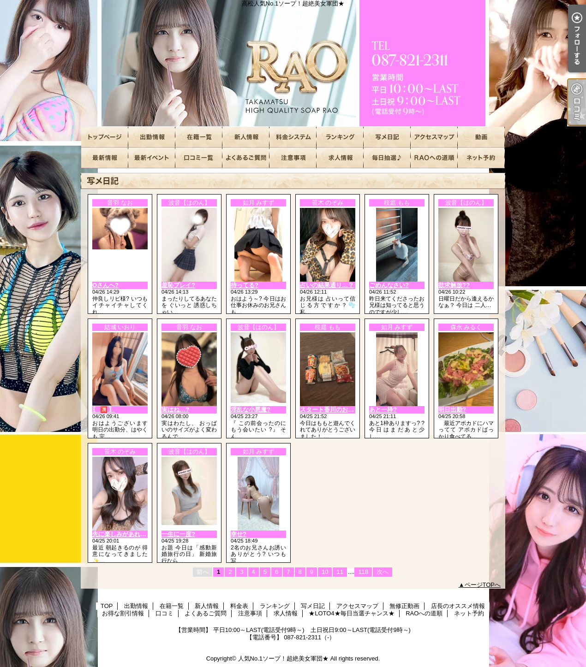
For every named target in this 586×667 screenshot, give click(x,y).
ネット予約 (481, 158)
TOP (104, 137)
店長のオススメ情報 (104, 158)
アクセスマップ (434, 137)
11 (339, 571)
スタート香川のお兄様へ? (335, 409)
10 (325, 571)
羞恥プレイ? (178, 285)
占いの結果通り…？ (327, 285)
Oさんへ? (105, 285)
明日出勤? (452, 409)
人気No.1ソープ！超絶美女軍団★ (283, 658)
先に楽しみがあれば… (122, 534)
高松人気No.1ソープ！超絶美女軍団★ (293, 63)
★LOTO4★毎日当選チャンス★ (387, 158)
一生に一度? (178, 534)
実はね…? (175, 409)
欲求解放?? (454, 285)
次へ (383, 571)
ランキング (340, 137)
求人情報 (340, 158)
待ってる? (244, 285)
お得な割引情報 (151, 158)
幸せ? (238, 534)
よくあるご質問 (245, 158)
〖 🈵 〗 (103, 409)
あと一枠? (383, 409)
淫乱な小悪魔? (250, 409)
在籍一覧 (198, 137)
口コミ (198, 158)
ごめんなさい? (389, 285)
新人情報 (245, 137)
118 (363, 571)
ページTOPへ (483, 584)
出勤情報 (151, 137)
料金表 (293, 137)
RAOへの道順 (434, 158)
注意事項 (293, 158)
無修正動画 (481, 137)
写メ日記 (387, 137)
